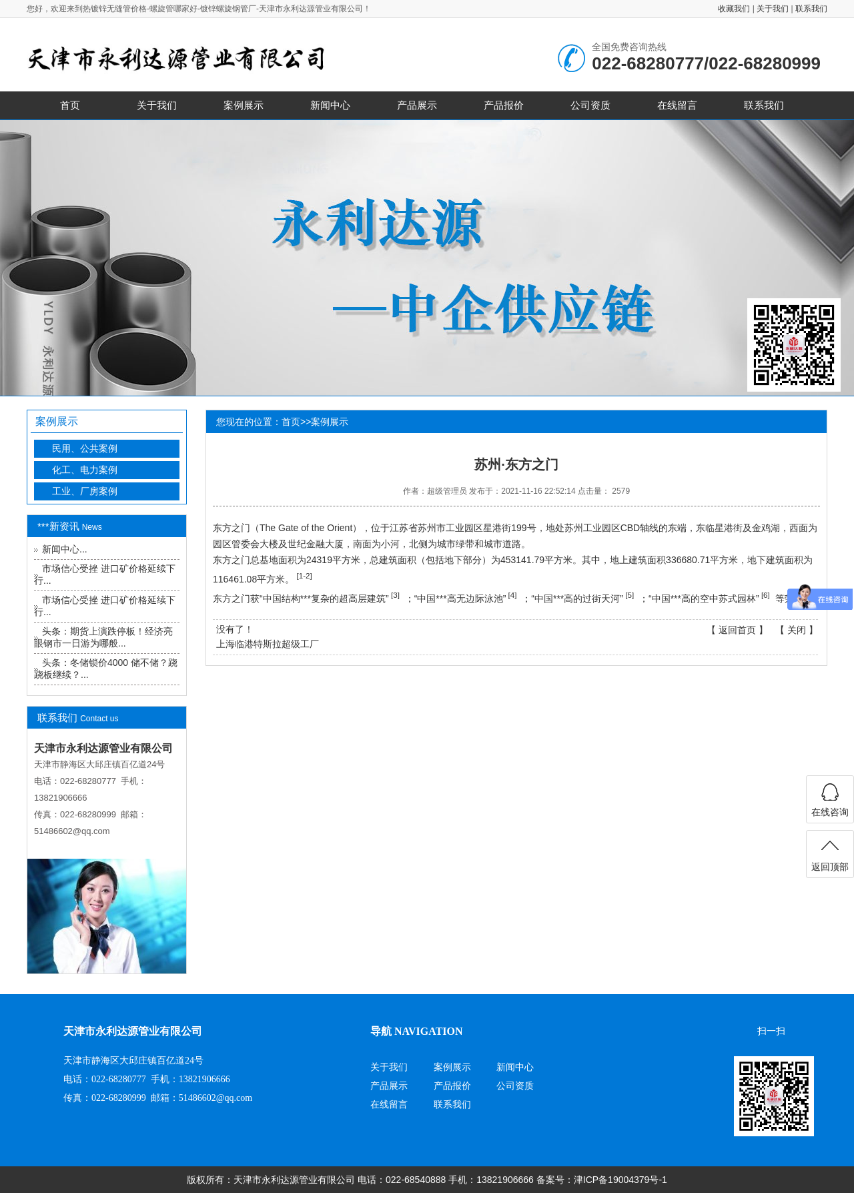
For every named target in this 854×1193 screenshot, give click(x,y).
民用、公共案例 (84, 448)
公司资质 (590, 105)
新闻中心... (64, 549)
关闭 (796, 630)
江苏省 (404, 527)
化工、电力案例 (84, 469)
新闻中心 (330, 105)
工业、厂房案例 (84, 491)
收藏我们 (734, 8)
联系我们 (811, 8)
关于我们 (773, 8)
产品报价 (504, 105)
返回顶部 (830, 866)
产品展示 (417, 105)
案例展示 (244, 105)
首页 (70, 105)
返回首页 (737, 630)
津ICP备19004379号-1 (620, 1179)
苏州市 (432, 527)
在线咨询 (830, 812)
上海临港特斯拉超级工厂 (267, 644)
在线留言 (677, 105)
